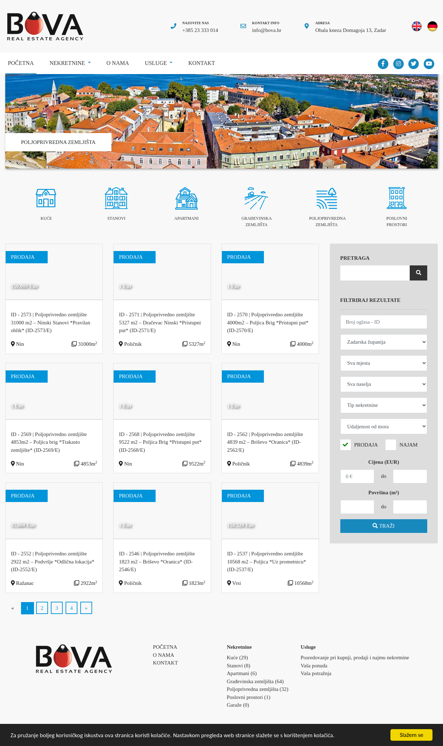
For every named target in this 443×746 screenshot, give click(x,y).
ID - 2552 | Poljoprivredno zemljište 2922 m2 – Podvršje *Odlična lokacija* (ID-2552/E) (52, 561)
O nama (118, 63)
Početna (22, 60)
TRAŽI (384, 526)
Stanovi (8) (238, 665)
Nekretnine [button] (67, 63)
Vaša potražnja (316, 673)
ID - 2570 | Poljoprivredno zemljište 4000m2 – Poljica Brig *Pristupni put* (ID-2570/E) (267, 322)
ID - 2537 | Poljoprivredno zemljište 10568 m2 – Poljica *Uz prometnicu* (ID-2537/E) (266, 561)
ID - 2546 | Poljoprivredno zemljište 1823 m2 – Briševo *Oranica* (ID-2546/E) (157, 561)
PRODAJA (366, 445)
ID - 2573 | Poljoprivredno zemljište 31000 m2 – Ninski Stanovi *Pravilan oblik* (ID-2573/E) (50, 322)
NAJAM (409, 445)
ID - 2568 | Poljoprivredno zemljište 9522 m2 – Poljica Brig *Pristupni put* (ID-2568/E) (160, 442)
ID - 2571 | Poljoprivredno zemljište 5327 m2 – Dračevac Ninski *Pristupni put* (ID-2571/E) (160, 322)
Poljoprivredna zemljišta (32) (257, 689)
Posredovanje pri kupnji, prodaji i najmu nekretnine (355, 657)
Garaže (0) (238, 705)
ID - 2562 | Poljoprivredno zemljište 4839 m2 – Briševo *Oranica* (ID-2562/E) (265, 442)
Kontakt (201, 63)
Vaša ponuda (314, 665)
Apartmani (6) (242, 673)
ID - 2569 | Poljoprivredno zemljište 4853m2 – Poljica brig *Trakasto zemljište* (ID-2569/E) (49, 442)
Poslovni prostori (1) (248, 697)
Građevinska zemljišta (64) (255, 681)
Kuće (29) (237, 657)
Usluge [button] (156, 63)
